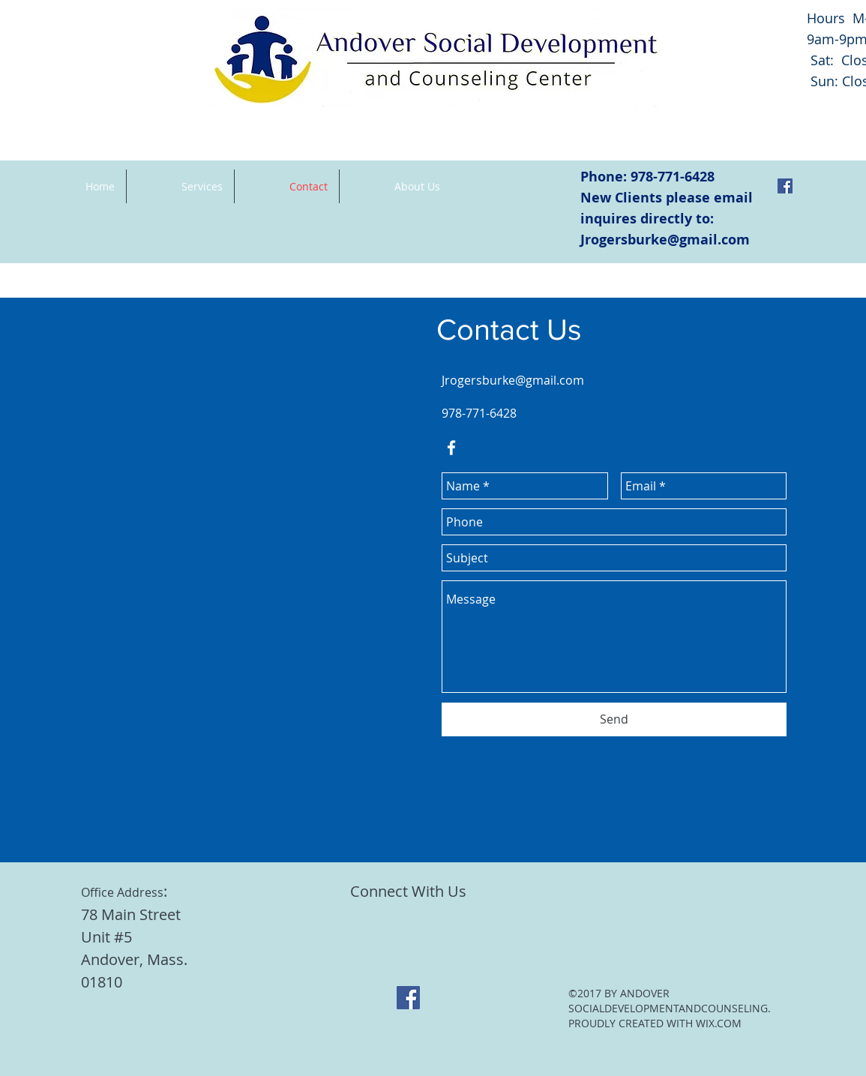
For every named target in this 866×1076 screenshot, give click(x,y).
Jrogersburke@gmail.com (665, 239)
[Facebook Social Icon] (785, 185)
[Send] (614, 719)
